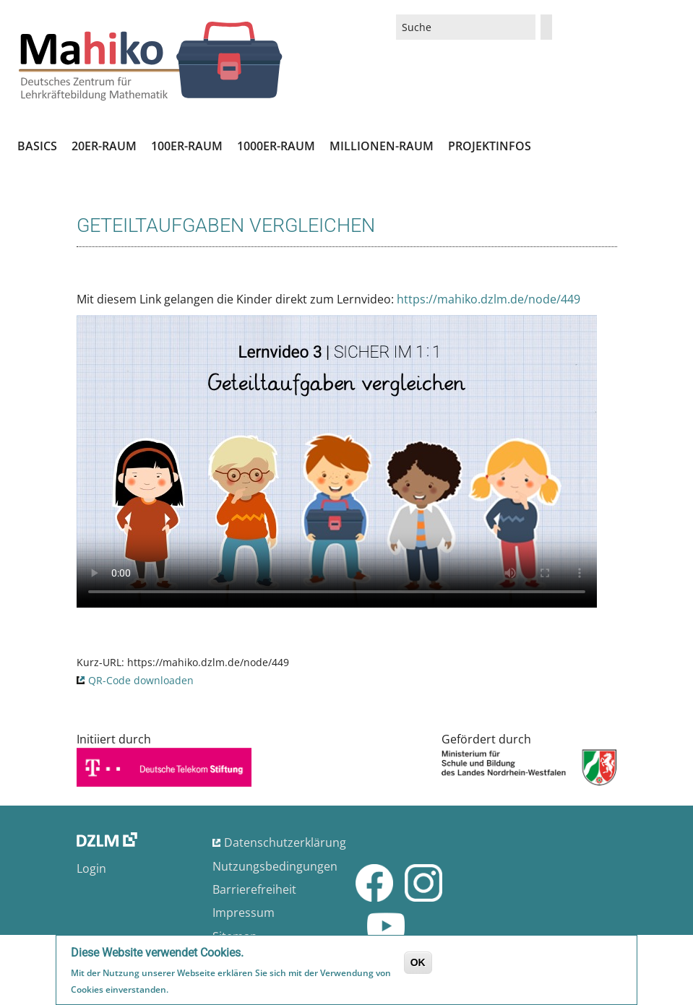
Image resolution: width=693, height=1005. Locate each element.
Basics (37, 146)
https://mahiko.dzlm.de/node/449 (488, 299)
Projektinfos (489, 146)
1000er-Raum (276, 146)
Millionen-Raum (382, 146)
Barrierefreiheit (254, 889)
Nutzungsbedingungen (274, 866)
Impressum (243, 912)
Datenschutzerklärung (285, 842)
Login (91, 868)
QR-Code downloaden (141, 680)
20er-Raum (104, 146)
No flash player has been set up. (337, 461)
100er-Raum (187, 146)
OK (418, 962)
